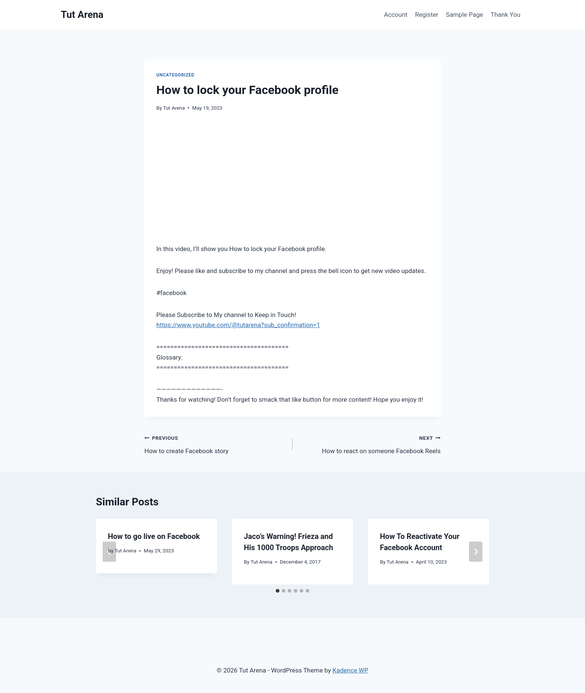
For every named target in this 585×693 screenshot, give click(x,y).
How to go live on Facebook (154, 536)
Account (395, 14)
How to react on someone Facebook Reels (370, 444)
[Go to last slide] (109, 552)
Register (426, 14)
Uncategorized (175, 75)
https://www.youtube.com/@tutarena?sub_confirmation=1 (238, 325)
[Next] (475, 552)
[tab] (277, 591)
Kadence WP (350, 670)
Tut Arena (174, 108)
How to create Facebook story (215, 444)
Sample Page (464, 14)
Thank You (505, 14)
